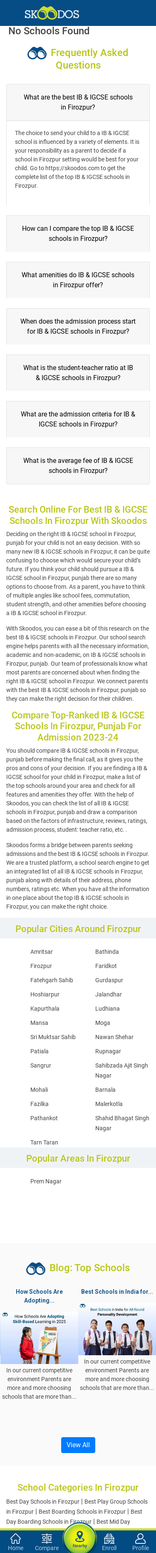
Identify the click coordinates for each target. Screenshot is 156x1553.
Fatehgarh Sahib (51, 980)
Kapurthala (44, 1008)
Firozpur (41, 966)
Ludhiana (107, 1008)
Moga (102, 1022)
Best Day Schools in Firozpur (42, 1501)
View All (78, 1445)
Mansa (39, 1022)
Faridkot (106, 966)
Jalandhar (108, 994)
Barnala (105, 1089)
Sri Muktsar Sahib (53, 1037)
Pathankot (44, 1118)
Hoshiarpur (44, 994)
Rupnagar (108, 1051)
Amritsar (41, 951)
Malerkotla (109, 1104)
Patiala (39, 1051)
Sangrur (40, 1065)
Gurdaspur (109, 980)
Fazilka (39, 1104)
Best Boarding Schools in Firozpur (82, 1511)
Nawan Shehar (114, 1037)
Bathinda (107, 951)
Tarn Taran (44, 1142)
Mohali (39, 1089)
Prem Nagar (46, 1181)
